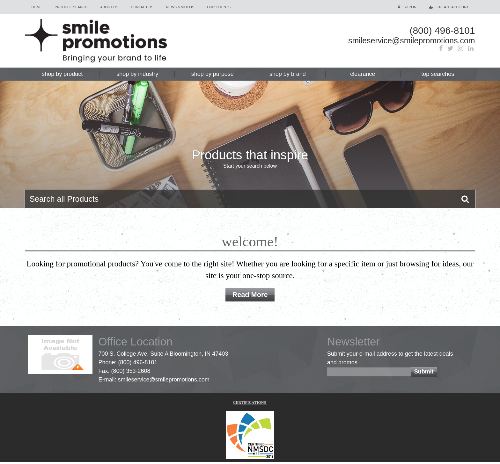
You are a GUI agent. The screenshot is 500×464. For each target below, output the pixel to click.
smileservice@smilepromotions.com (398, 41)
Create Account (453, 7)
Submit (424, 374)
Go (465, 199)
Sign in (409, 7)
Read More (250, 295)
